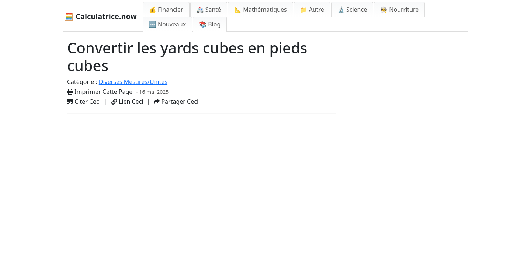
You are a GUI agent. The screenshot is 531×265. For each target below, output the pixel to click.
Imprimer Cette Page (99, 92)
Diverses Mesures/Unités (133, 82)
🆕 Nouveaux (167, 24)
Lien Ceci (127, 102)
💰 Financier (166, 10)
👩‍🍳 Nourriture (399, 10)
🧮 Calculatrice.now (101, 16)
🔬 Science (352, 10)
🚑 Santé (209, 10)
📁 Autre (312, 10)
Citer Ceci (84, 102)
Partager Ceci (176, 102)
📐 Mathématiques (260, 10)
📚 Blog (210, 24)
